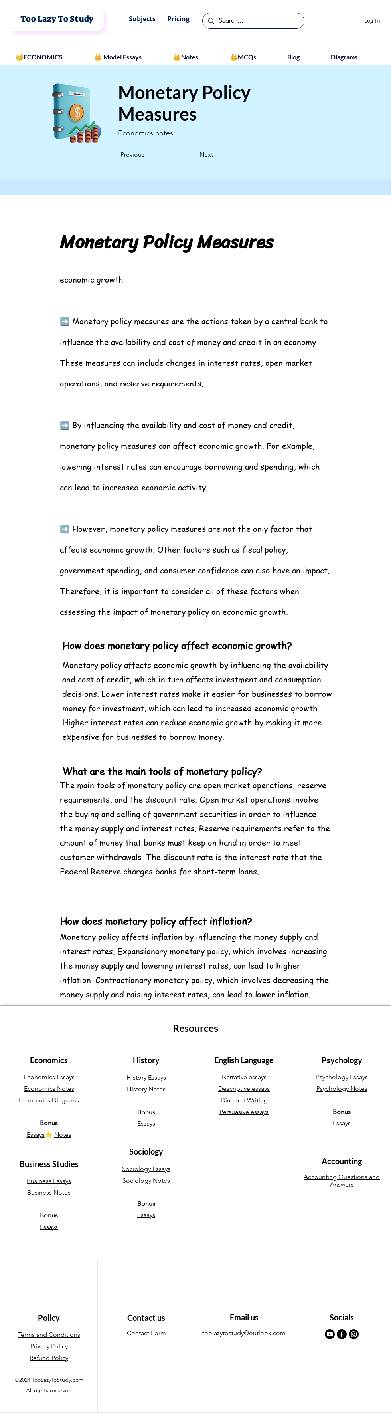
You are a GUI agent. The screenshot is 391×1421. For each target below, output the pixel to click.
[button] (142, 19)
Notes (62, 1134)
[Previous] (146, 155)
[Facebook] (342, 1334)
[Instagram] (354, 1334)
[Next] (193, 155)
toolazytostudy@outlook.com (244, 1333)
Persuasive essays (244, 1112)
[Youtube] (330, 1334)
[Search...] (253, 20)
